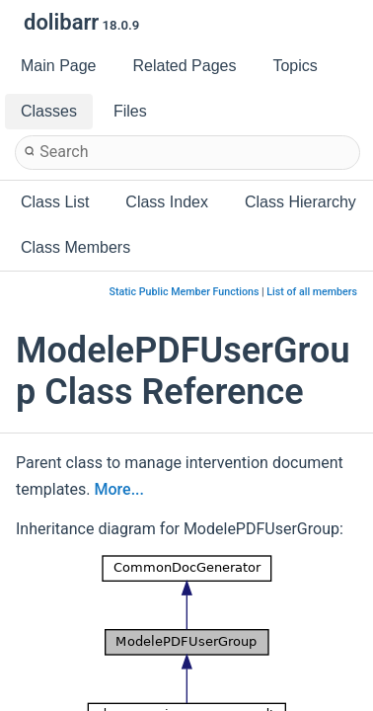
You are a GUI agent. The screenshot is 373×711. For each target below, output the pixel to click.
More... (119, 489)
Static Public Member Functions (185, 291)
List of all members (311, 291)
